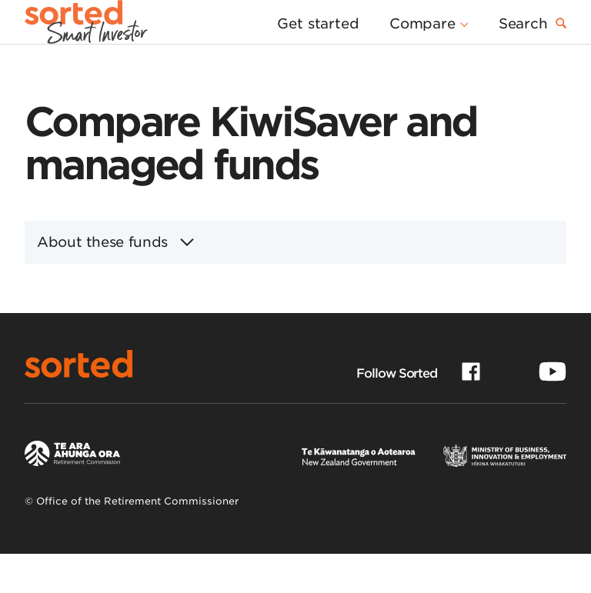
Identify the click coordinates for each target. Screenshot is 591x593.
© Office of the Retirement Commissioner (132, 540)
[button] (434, 46)
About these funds (115, 281)
